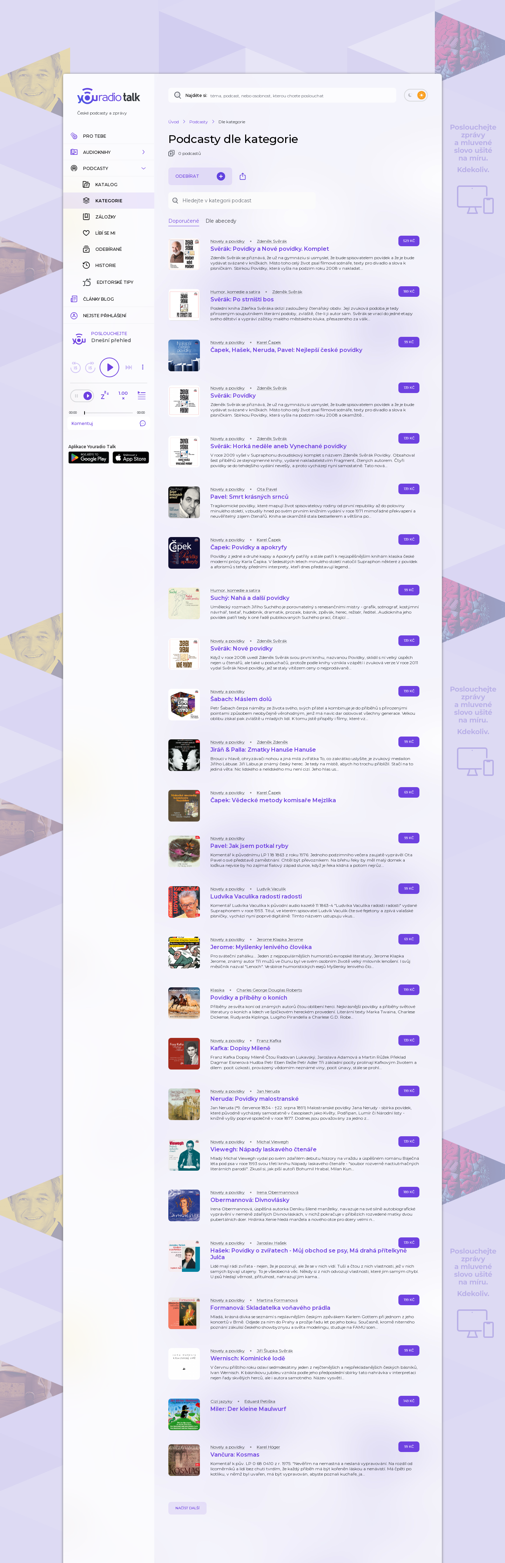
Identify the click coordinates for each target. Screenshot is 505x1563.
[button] (108, 152)
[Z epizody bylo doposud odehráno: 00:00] (74, 412)
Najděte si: (196, 95)
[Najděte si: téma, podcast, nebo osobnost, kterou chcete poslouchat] (282, 95)
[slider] (84, 413)
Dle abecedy (221, 221)
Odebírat (200, 176)
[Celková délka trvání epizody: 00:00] (142, 412)
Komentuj (109, 423)
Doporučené (183, 221)
